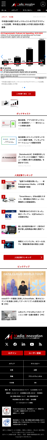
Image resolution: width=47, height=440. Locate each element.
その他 (11, 382)
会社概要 (33, 399)
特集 (11, 376)
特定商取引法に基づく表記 (21, 399)
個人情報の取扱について (18, 396)
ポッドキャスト (24, 113)
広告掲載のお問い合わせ (27, 393)
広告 (39, 10)
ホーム (4, 10)
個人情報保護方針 (32, 396)
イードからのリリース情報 (24, 403)
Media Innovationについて (20, 390)
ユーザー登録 (35, 353)
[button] (7, 57)
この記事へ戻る (23, 94)
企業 (35, 370)
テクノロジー (27, 10)
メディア (14, 10)
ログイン (12, 353)
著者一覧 (7, 390)
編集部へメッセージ (12, 393)
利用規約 (39, 393)
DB (35, 382)
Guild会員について (36, 390)
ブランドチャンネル (35, 376)
